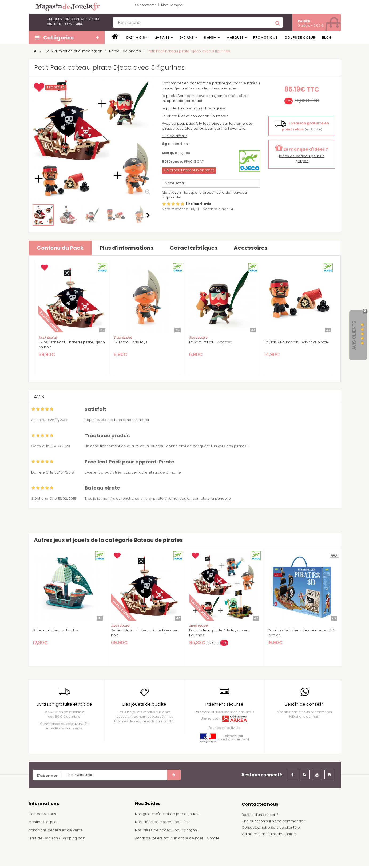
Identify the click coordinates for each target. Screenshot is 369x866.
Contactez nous (42, 813)
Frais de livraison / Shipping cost (57, 838)
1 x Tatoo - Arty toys (130, 342)
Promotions (265, 37)
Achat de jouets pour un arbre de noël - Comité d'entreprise (177, 841)
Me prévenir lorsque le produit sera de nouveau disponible (204, 195)
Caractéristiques (193, 248)
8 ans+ (210, 37)
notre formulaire (68, 24)
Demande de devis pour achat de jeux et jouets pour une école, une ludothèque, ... (182, 854)
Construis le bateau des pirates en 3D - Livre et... (302, 633)
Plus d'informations (126, 248)
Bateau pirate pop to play (55, 630)
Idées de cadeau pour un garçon (301, 158)
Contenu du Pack (60, 248)
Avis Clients (354, 335)
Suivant (148, 215)
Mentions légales (43, 821)
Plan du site (39, 854)
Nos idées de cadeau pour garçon (166, 830)
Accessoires (250, 248)
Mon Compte (171, 5)
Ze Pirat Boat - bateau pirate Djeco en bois (144, 633)
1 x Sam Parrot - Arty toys (210, 342)
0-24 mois (135, 37)
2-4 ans (162, 37)
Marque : (170, 152)
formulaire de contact (277, 833)
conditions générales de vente (56, 830)
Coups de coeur (299, 37)
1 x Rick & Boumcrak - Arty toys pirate (296, 342)
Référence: (172, 161)
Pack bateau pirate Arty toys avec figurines (218, 633)
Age (166, 143)
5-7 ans (187, 37)
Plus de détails (174, 135)
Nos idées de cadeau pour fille (162, 821)
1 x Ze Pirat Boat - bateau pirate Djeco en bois (71, 344)
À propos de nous (44, 846)
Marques (235, 37)
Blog (327, 37)
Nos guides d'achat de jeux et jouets (167, 813)
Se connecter (145, 5)
